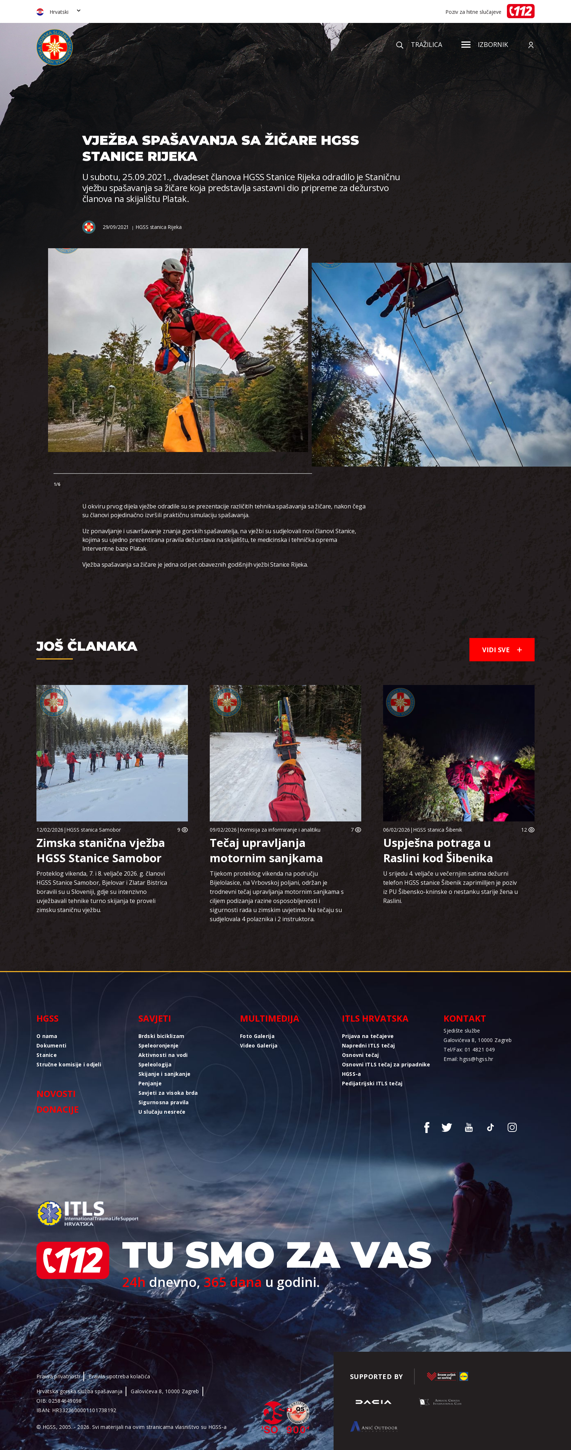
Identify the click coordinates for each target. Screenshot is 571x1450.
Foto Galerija (257, 1036)
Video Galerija (258, 1045)
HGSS (47, 1018)
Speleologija (155, 1064)
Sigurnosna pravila (163, 1102)
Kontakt (465, 1018)
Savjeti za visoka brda (168, 1092)
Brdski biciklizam (161, 1036)
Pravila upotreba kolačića (119, 1376)
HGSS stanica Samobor (93, 829)
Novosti (56, 1094)
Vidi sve (502, 649)
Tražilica (419, 44)
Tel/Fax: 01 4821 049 (469, 1049)
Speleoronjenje (158, 1045)
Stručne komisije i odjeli (68, 1064)
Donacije (57, 1109)
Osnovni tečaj (360, 1054)
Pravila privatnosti (58, 1376)
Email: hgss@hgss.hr (468, 1058)
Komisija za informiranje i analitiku (280, 829)
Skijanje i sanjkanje (164, 1073)
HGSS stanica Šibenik (437, 829)
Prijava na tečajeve (368, 1036)
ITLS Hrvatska (375, 1018)
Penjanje (150, 1083)
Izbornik (484, 44)
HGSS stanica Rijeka (158, 226)
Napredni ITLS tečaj (368, 1045)
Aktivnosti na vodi (163, 1054)
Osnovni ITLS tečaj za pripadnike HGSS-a (386, 1069)
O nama (47, 1036)
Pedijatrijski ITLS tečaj (372, 1083)
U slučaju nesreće (162, 1111)
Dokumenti (51, 1045)
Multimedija (269, 1018)
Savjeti (154, 1018)
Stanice (46, 1054)
